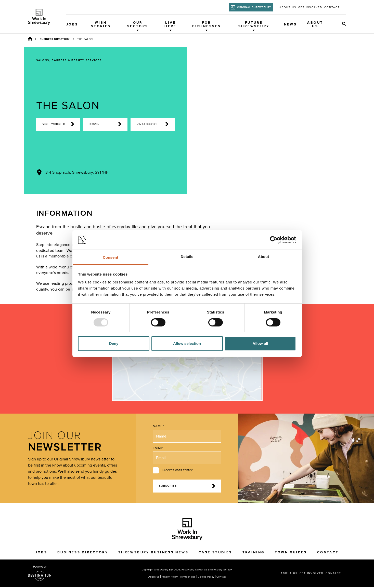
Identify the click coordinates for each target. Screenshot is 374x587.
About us (287, 7)
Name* (158, 426)
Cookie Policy (206, 576)
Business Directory (55, 39)
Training (253, 552)
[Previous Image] (258, 185)
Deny (114, 343)
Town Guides (291, 552)
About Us (315, 24)
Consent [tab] (110, 257)
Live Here (170, 26)
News (290, 24)
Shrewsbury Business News (153, 552)
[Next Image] (280, 185)
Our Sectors (137, 26)
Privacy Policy (170, 576)
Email (105, 124)
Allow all (260, 343)
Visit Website (58, 124)
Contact (332, 7)
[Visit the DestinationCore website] (39, 573)
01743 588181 (153, 124)
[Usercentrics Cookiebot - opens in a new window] (273, 240)
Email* (158, 448)
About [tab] (263, 256)
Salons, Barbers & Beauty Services (69, 60)
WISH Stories (101, 24)
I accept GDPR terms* (177, 470)
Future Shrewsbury (253, 26)
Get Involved (310, 7)
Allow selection (187, 343)
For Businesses (206, 26)
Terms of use (188, 576)
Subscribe (187, 486)
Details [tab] (187, 256)
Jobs (72, 24)
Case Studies (215, 552)
